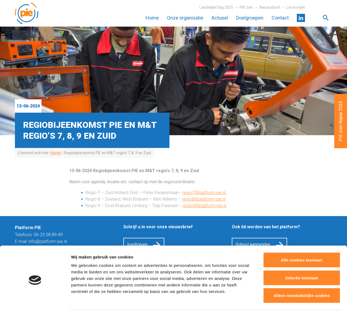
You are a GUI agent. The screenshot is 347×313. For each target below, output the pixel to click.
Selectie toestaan (302, 259)
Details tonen (293, 302)
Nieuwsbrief (269, 7)
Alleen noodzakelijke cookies (302, 277)
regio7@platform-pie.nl (204, 192)
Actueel (219, 18)
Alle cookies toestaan (301, 241)
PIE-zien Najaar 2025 (340, 121)
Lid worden (295, 7)
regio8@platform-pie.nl (204, 199)
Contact (280, 18)
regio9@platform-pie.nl (204, 205)
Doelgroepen (250, 18)
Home (152, 18)
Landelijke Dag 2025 (216, 7)
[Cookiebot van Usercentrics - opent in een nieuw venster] (35, 302)
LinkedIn (301, 18)
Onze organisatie (185, 18)
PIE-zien (246, 7)
